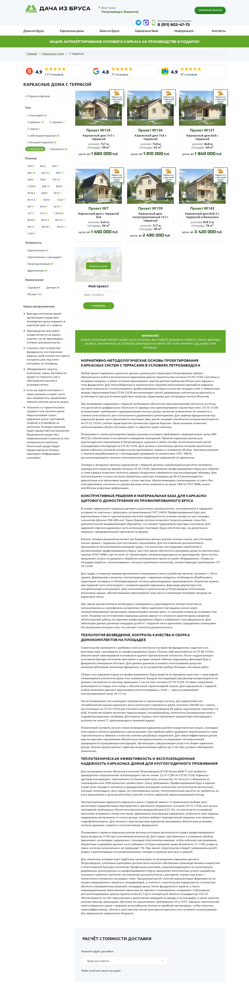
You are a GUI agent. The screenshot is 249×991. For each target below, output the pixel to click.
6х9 (30, 179)
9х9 (44, 193)
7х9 (56, 179)
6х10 (44, 206)
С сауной (33, 128)
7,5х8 (31, 186)
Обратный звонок (210, 10)
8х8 (46, 186)
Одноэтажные (37, 250)
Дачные (53, 287)
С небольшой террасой (43, 135)
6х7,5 (46, 172)
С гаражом (57, 122)
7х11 (44, 213)
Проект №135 (98, 130)
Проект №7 (98, 208)
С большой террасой (41, 142)
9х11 (31, 226)
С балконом (58, 149)
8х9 (59, 186)
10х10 (45, 226)
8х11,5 (32, 199)
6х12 (57, 206)
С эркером (35, 122)
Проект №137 (202, 130)
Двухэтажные (37, 270)
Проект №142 (202, 208)
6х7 (30, 206)
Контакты (219, 30)
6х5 (55, 166)
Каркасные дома (72, 30)
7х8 (43, 179)
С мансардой (37, 115)
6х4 (43, 166)
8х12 (45, 220)
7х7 (30, 213)
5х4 (30, 166)
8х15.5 (60, 220)
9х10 (31, 193)
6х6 (31, 172)
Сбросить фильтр (38, 96)
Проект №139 (150, 208)
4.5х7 (61, 199)
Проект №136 (150, 130)
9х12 (57, 193)
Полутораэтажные (40, 263)
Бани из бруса (109, 30)
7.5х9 (31, 233)
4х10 (47, 199)
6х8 (60, 172)
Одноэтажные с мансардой (45, 257)
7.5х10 (58, 213)
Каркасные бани (146, 30)
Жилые (34, 294)
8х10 (31, 220)
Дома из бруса (33, 30)
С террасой (35, 149)
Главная (32, 53)
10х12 (61, 226)
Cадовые (33, 287)
